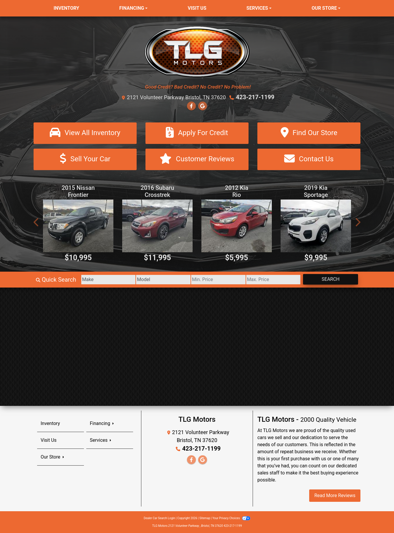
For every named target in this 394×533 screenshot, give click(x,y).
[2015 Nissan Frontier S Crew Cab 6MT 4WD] (78, 226)
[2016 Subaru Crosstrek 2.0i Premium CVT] (157, 226)
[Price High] (273, 280)
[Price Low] (218, 280)
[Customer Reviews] (197, 159)
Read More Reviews (334, 495)
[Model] (163, 280)
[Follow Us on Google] (202, 106)
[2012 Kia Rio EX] (236, 226)
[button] (36, 222)
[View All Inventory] (85, 133)
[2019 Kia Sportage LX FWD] (316, 226)
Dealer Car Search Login (159, 518)
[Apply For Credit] (197, 133)
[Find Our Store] (308, 133)
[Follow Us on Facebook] (191, 106)
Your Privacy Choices (231, 518)
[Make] (108, 280)
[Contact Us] (308, 159)
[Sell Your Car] (85, 159)
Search (331, 279)
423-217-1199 (255, 97)
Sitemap (204, 518)
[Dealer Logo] (197, 51)
